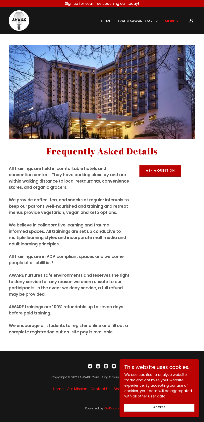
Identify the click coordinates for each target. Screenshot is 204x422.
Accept (159, 407)
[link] (19, 20)
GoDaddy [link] (111, 408)
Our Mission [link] (77, 388)
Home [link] (106, 21)
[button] (137, 21)
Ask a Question (160, 170)
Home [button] (58, 388)
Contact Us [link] (100, 388)
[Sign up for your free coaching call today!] (102, 3)
